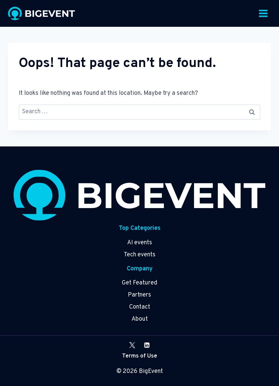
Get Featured (139, 283)
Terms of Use (139, 356)
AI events (139, 243)
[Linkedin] (147, 345)
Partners (139, 295)
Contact (139, 307)
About (139, 319)
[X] (132, 345)
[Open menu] (263, 13)
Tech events (140, 255)
